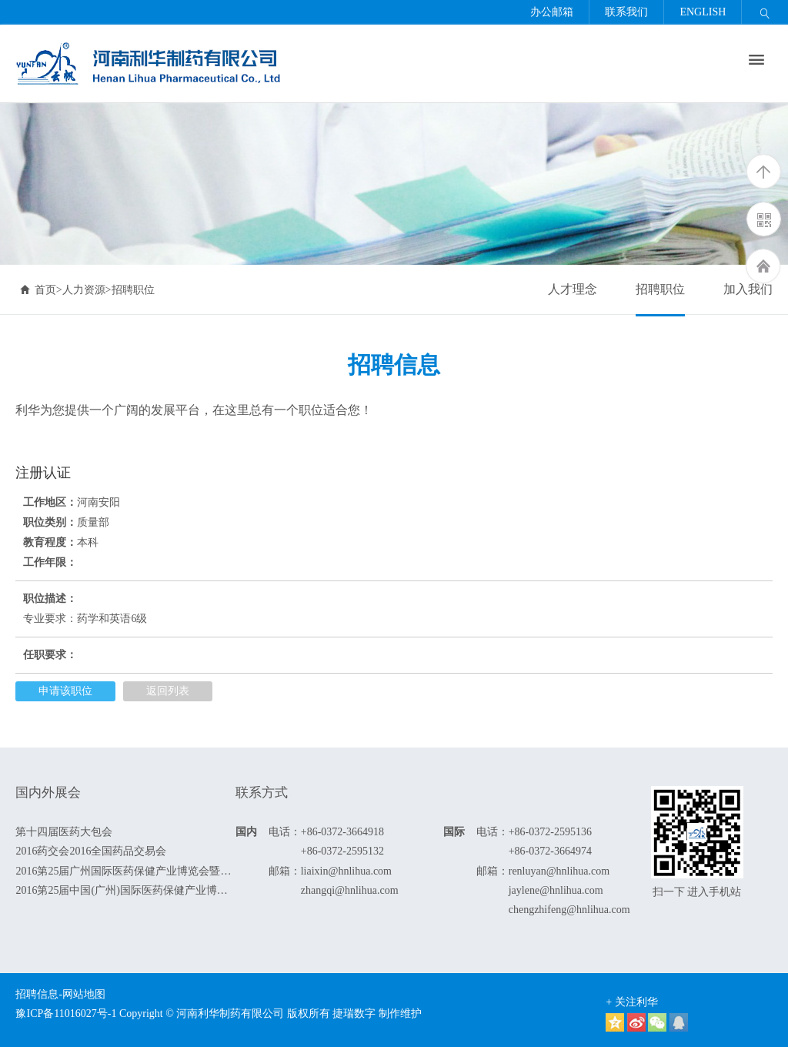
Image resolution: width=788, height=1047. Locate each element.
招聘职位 (660, 289)
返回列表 (167, 691)
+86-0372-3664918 (342, 832)
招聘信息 (36, 994)
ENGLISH (702, 12)
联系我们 (626, 12)
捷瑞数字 (354, 1013)
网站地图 (83, 994)
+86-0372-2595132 (342, 851)
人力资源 (83, 290)
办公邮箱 (551, 12)
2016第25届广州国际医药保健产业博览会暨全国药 (125, 871)
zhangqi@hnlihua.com (350, 890)
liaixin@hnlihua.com (346, 871)
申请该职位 (65, 691)
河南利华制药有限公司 (230, 1013)
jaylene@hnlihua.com (556, 890)
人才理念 (572, 289)
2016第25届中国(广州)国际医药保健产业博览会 (125, 890)
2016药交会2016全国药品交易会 (90, 851)
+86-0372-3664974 (550, 851)
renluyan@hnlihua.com (559, 871)
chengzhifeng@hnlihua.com (569, 909)
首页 (37, 290)
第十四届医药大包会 (63, 832)
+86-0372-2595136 (550, 832)
